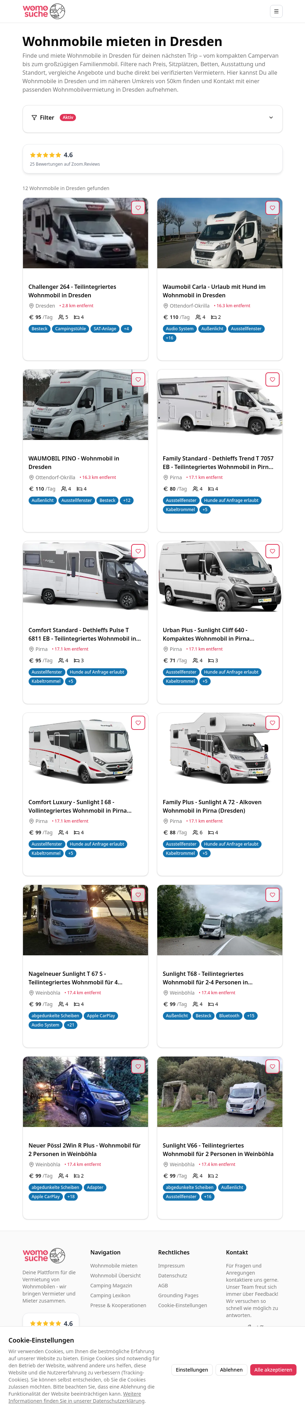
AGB (163, 1285)
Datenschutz (172, 1275)
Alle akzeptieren (273, 1369)
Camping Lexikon (110, 1295)
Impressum (171, 1265)
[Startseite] (44, 11)
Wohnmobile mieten (114, 1265)
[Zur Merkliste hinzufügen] (138, 208)
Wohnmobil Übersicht (115, 1275)
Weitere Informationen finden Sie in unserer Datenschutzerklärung (76, 1397)
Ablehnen (231, 1369)
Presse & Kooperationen (118, 1305)
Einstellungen (192, 1369)
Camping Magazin (111, 1285)
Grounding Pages (178, 1295)
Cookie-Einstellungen (182, 1305)
